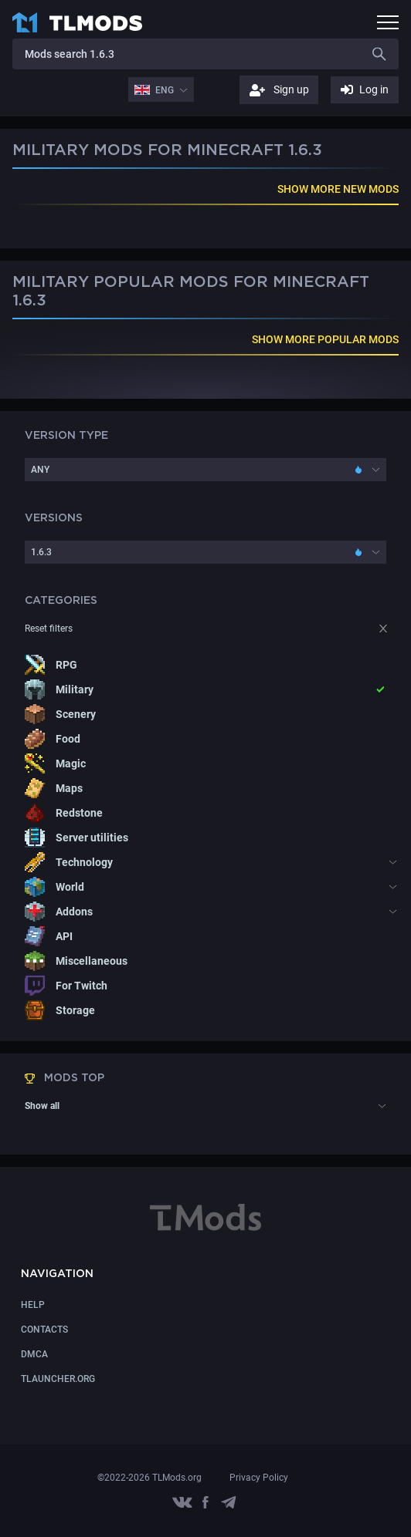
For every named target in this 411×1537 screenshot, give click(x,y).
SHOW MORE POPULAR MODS (325, 339)
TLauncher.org (58, 1379)
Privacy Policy (258, 1477)
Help (33, 1304)
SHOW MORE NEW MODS (338, 189)
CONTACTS (44, 1329)
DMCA (34, 1354)
